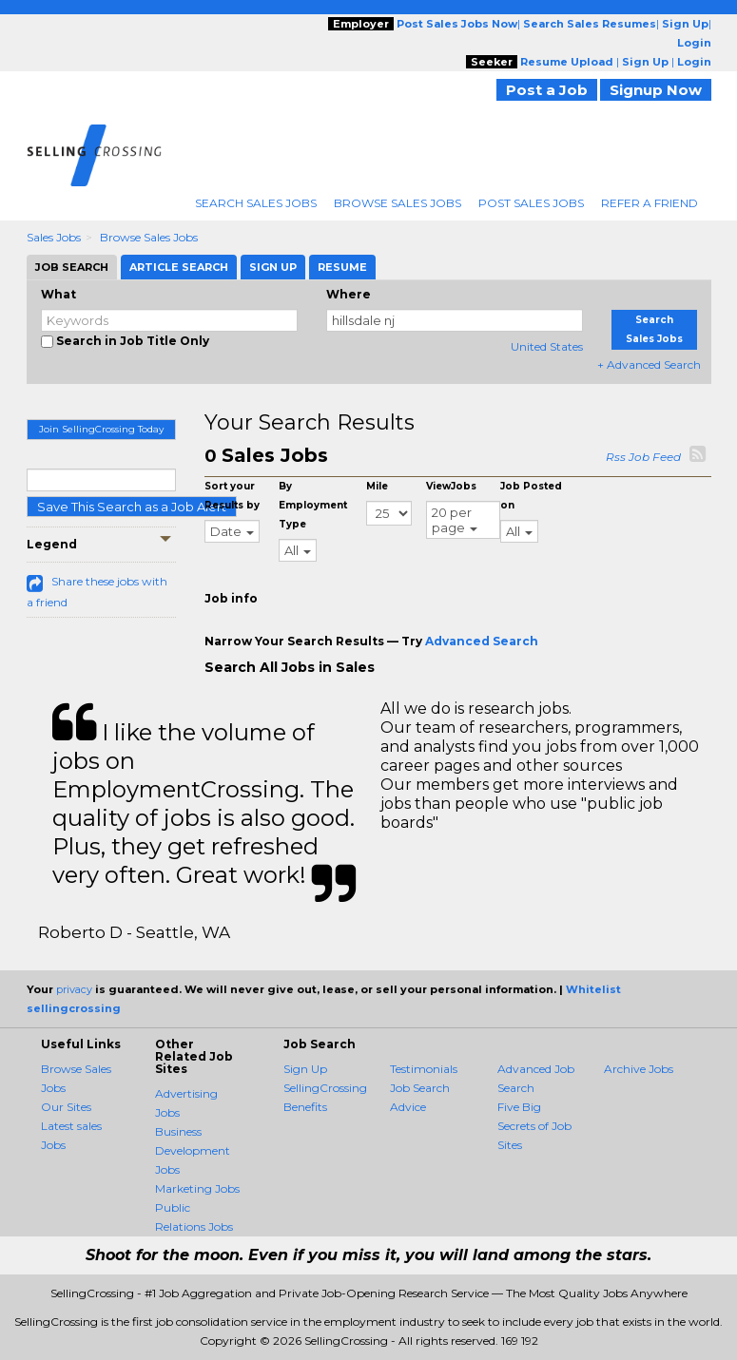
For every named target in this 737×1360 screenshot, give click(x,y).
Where (348, 294)
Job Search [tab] (71, 267)
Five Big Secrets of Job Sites (534, 1126)
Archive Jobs (638, 1069)
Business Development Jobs (192, 1150)
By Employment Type (313, 505)
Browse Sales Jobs (397, 203)
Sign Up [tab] (273, 267)
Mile (377, 486)
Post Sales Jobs (531, 203)
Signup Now (656, 90)
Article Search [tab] (178, 267)
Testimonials (423, 1069)
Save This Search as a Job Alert (131, 506)
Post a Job (547, 90)
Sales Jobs (54, 237)
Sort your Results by (232, 495)
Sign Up (305, 1069)
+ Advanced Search (649, 364)
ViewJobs (451, 486)
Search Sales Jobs (256, 203)
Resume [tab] (342, 267)
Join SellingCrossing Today (101, 429)
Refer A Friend (649, 203)
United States (547, 346)
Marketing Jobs (197, 1188)
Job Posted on (531, 495)
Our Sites (66, 1107)
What (58, 294)
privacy (74, 989)
